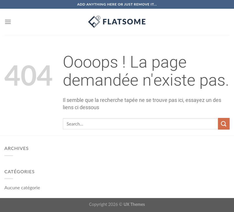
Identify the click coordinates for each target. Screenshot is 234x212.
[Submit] (224, 123)
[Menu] (7, 22)
